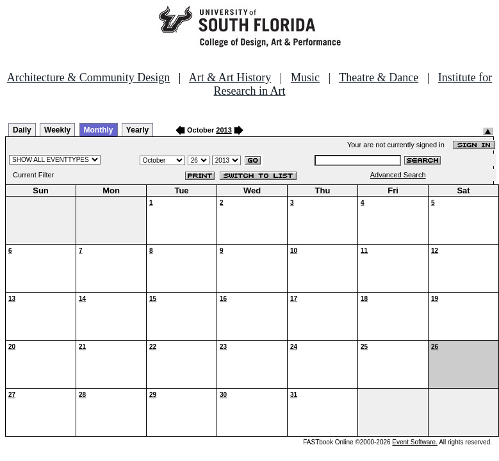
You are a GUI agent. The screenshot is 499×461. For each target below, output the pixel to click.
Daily (22, 129)
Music (305, 77)
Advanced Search (398, 175)
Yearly (137, 129)
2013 (223, 130)
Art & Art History (230, 77)
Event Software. (415, 442)
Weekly (57, 129)
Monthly (98, 129)
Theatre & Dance (378, 77)
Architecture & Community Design (88, 77)
